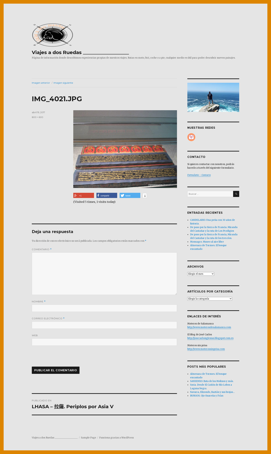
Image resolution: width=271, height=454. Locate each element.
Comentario (42, 249)
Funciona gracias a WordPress (116, 437)
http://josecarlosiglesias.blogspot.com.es (210, 338)
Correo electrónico (48, 318)
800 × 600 (37, 117)
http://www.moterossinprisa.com (206, 349)
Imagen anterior (41, 82)
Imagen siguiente (63, 82)
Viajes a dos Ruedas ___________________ (80, 52)
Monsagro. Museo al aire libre (207, 241)
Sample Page (88, 437)
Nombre (39, 301)
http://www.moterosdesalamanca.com (209, 327)
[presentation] (55, 358)
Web (35, 335)
